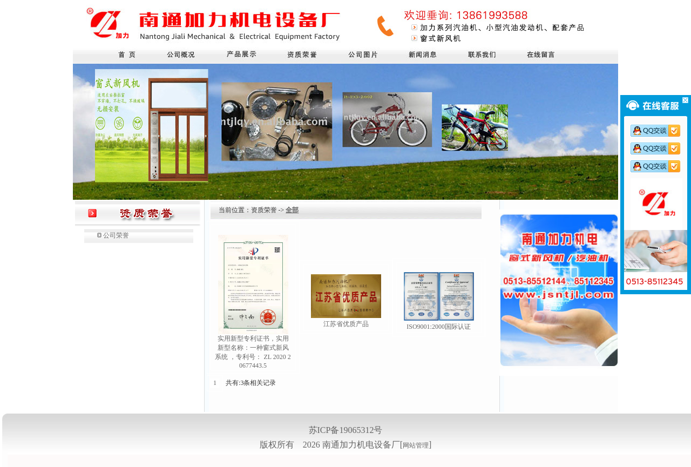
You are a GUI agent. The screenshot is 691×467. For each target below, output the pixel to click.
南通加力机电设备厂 (361, 444)
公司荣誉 (116, 235)
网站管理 (416, 445)
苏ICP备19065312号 (346, 430)
